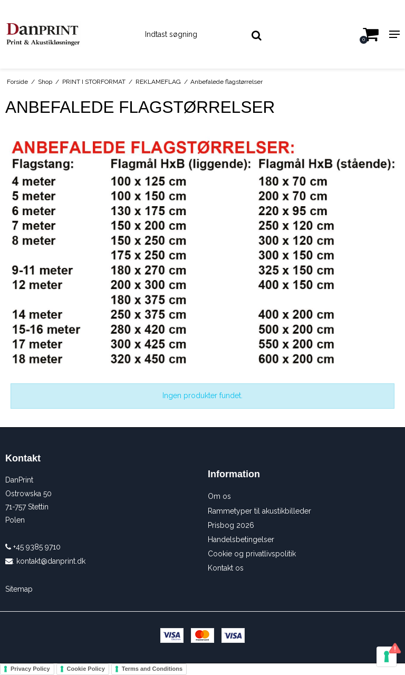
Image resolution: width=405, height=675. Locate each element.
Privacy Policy (30, 669)
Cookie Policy (86, 669)
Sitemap (19, 589)
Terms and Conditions (152, 669)
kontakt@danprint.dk (50, 561)
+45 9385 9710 (33, 547)
